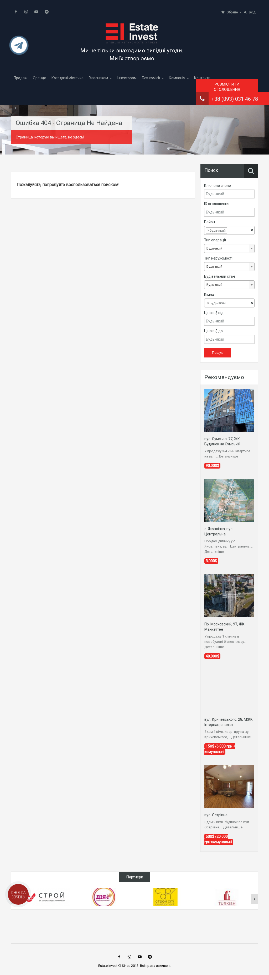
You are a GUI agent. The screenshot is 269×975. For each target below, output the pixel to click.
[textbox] (232, 230)
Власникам (98, 78)
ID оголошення (216, 204)
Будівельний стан (219, 276)
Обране (229, 12)
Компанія (177, 78)
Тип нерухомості (218, 258)
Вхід (249, 12)
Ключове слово (217, 185)
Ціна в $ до (213, 331)
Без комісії (151, 78)
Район (209, 222)
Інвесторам (127, 78)
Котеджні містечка (67, 78)
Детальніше (228, 456)
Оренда (39, 78)
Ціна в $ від (214, 313)
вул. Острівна (215, 815)
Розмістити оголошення (227, 87)
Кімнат (210, 294)
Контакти (202, 78)
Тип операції (215, 240)
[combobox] (229, 230)
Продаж (21, 78)
